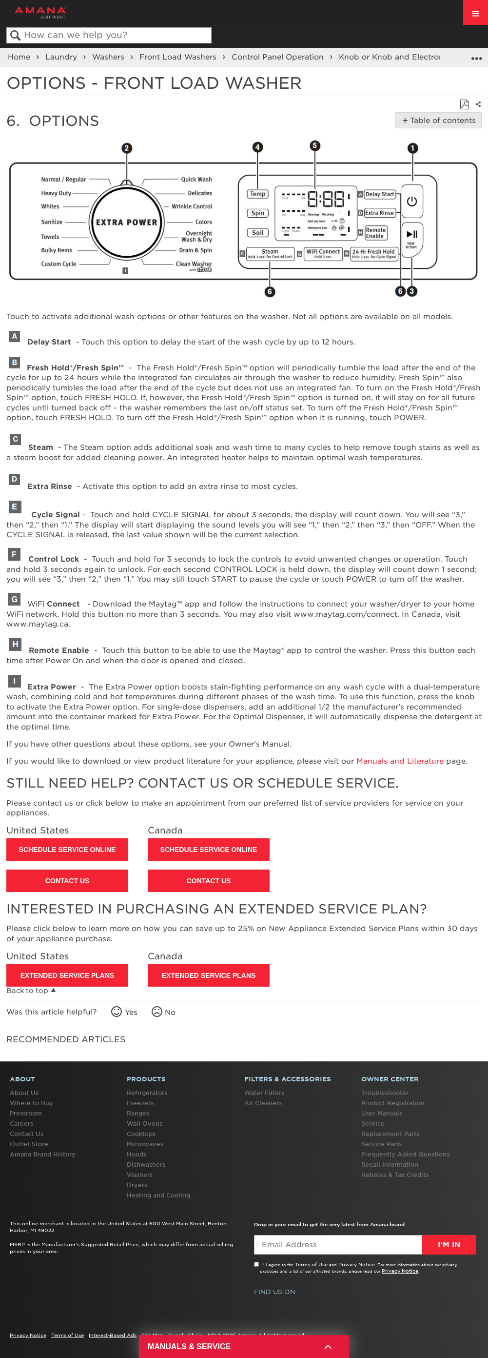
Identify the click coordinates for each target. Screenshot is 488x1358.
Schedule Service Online (67, 849)
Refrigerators (147, 1092)
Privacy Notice (356, 1264)
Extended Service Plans (67, 975)
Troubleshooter (385, 1092)
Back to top (27, 990)
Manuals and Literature (400, 761)
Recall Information (389, 1164)
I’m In (449, 1244)
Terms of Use (311, 1264)
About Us (24, 1092)
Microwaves (145, 1144)
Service (373, 1123)
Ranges (138, 1113)
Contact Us (67, 881)
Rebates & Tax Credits (395, 1174)
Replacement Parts (390, 1133)
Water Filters (264, 1092)
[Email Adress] (365, 1245)
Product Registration (393, 1103)
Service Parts (381, 1144)
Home (20, 57)
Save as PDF (464, 105)
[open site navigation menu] (475, 12)
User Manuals (381, 1113)
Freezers (140, 1103)
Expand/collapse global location (476, 54)
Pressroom (26, 1113)
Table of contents (441, 120)
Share (476, 110)
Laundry (62, 57)
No (170, 1012)
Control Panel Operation (279, 57)
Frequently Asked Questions (405, 1154)
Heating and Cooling (158, 1195)
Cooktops (141, 1133)
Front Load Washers (179, 57)
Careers (21, 1123)
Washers (109, 57)
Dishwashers (146, 1164)
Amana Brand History (43, 1154)
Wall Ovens (144, 1123)
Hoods (136, 1154)
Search (15, 35)
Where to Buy (31, 1103)
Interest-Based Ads (113, 1335)
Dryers (137, 1185)
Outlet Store (29, 1144)
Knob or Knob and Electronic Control (411, 57)
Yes (131, 1012)
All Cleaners (263, 1103)
